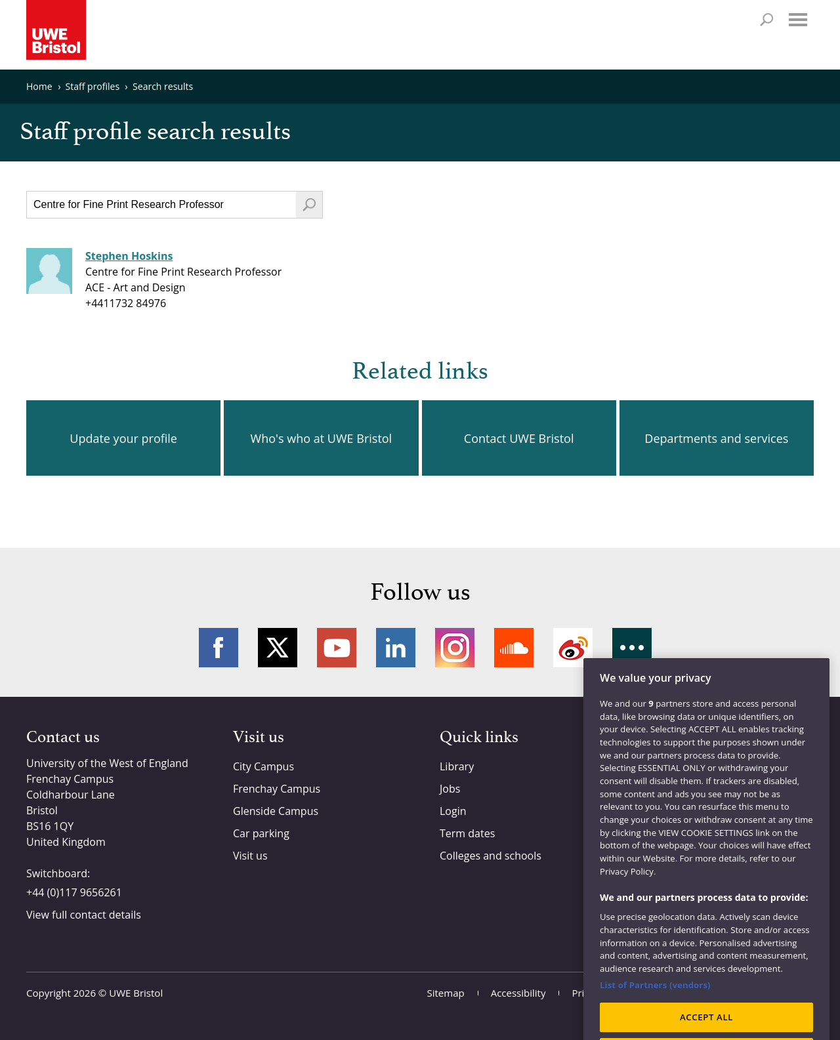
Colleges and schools (490, 855)
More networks (632, 647)
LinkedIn (395, 647)
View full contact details (83, 914)
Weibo (573, 647)
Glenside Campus (275, 811)
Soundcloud (514, 647)
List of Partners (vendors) (655, 998)
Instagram (454, 647)
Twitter (277, 647)
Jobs (450, 788)
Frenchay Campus (276, 788)
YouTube (336, 647)
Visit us (250, 855)
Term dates (467, 833)
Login (453, 811)
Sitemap (446, 992)
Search (766, 19)
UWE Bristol (136, 992)
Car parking (261, 833)
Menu (798, 19)
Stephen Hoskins (129, 256)
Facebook (218, 647)
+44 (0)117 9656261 (74, 892)
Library (457, 766)
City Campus (263, 766)
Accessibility (518, 992)
